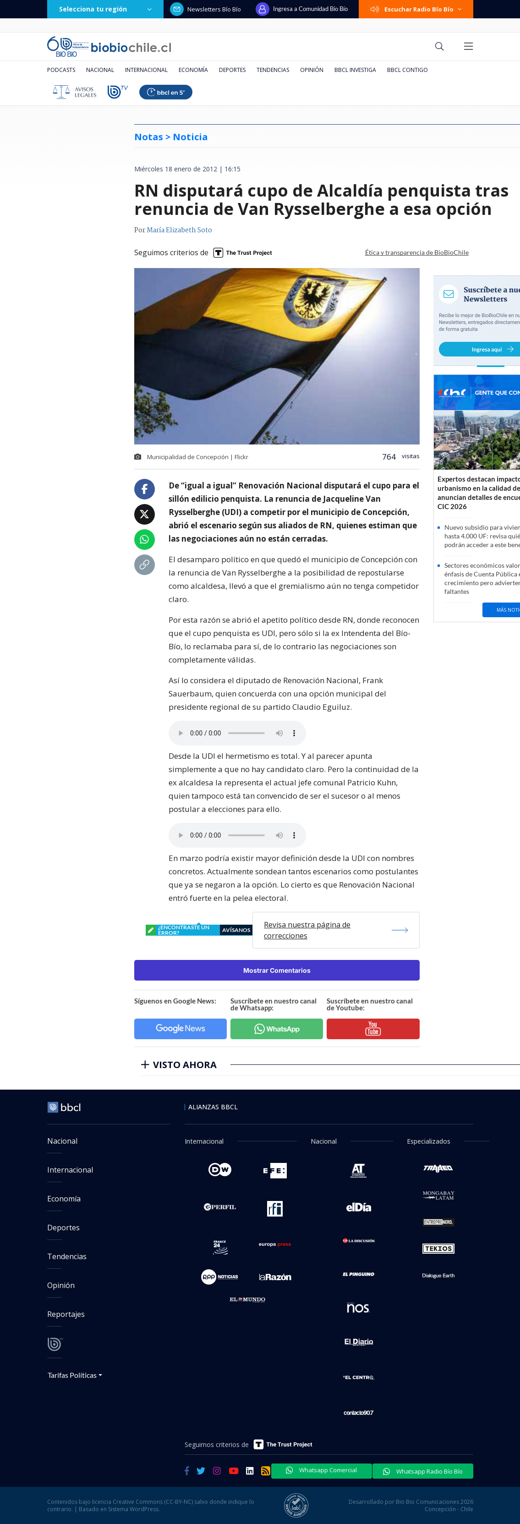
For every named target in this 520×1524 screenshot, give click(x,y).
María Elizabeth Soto (179, 230)
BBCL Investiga (355, 70)
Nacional (100, 70)
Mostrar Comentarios (277, 970)
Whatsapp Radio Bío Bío (423, 1471)
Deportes (232, 70)
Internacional (146, 70)
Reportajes (66, 1314)
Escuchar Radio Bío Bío (416, 9)
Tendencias (273, 70)
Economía (193, 70)
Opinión (311, 70)
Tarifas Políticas (72, 1375)
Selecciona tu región (105, 9)
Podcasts (61, 70)
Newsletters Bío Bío (205, 9)
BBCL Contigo (407, 70)
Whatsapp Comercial (321, 1470)
